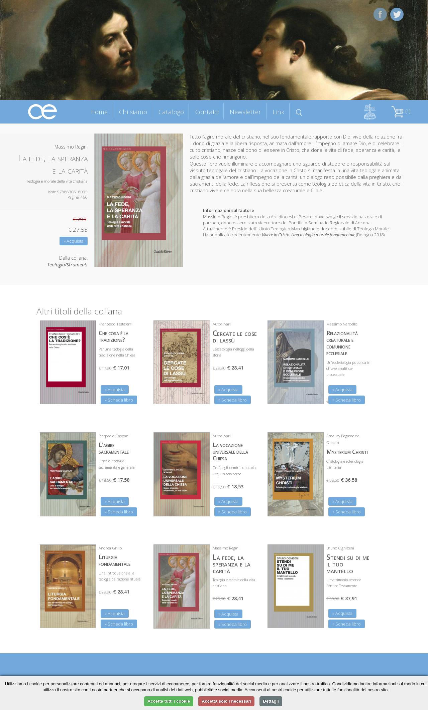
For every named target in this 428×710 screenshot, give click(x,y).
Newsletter (245, 111)
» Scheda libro (119, 400)
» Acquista (74, 241)
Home (99, 111)
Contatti (207, 111)
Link (279, 111)
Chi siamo (133, 111)
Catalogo (171, 111)
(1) (401, 111)
